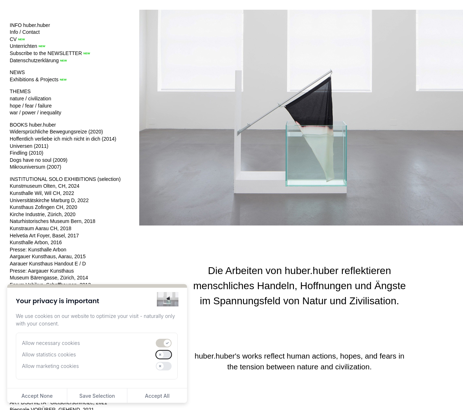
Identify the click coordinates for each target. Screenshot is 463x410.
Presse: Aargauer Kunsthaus (42, 271)
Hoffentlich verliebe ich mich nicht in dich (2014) (63, 139)
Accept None (37, 396)
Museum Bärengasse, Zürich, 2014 (49, 278)
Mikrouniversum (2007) (35, 167)
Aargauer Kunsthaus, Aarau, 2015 (48, 256)
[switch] (164, 343)
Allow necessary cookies (51, 343)
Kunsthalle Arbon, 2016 (36, 242)
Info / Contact (25, 32)
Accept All (157, 396)
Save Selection (97, 396)
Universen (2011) (29, 146)
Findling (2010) (26, 153)
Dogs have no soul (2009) (38, 160)
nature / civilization (30, 98)
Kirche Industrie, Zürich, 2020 (43, 214)
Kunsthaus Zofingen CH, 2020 (43, 207)
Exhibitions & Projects (34, 79)
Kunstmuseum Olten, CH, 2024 (45, 186)
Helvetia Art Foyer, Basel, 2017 (44, 235)
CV (13, 39)
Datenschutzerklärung (34, 60)
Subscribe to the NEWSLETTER (46, 53)
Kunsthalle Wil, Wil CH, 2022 (42, 193)
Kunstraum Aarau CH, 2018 (40, 228)
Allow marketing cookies (50, 366)
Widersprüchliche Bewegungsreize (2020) (56, 132)
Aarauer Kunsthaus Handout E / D (48, 263)
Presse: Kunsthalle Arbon (38, 249)
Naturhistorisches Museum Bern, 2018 (52, 221)
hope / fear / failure (31, 106)
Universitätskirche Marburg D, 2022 (49, 200)
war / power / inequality (35, 112)
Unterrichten (23, 46)
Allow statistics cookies (49, 354)
